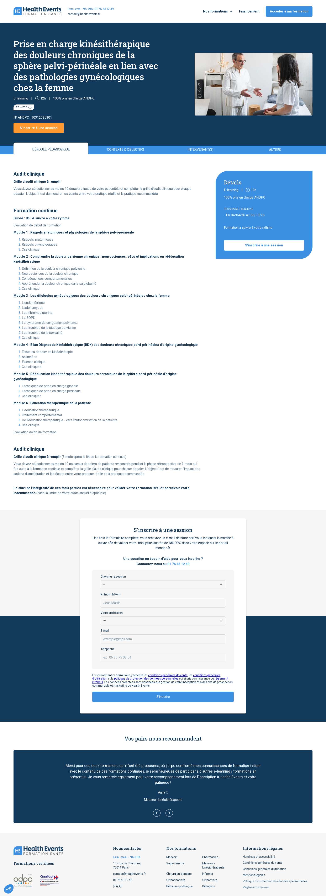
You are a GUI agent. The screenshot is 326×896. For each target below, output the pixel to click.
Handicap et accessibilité (259, 856)
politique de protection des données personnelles (146, 678)
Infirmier (207, 873)
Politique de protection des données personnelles (275, 881)
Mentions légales (254, 875)
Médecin (172, 857)
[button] (218, 11)
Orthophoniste (175, 880)
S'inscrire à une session (39, 128)
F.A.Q (117, 886)
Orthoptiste (209, 880)
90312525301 (41, 117)
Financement (249, 11)
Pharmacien (210, 857)
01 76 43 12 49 (178, 564)
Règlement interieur (256, 887)
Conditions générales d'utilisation (264, 869)
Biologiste (208, 886)
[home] (37, 11)
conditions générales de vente (168, 675)
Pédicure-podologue (179, 886)
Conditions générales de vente (263, 862)
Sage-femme (175, 863)
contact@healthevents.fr (84, 14)
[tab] (51, 148)
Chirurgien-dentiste (179, 873)
